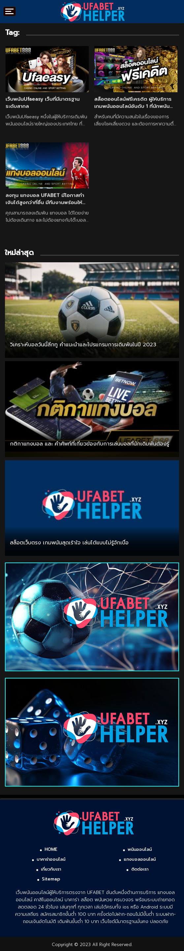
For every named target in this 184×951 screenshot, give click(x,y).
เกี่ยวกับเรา (51, 869)
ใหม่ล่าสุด (19, 252)
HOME (51, 849)
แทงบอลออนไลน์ (140, 859)
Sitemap (51, 879)
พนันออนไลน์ (140, 849)
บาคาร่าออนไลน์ (51, 859)
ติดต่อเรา (139, 869)
